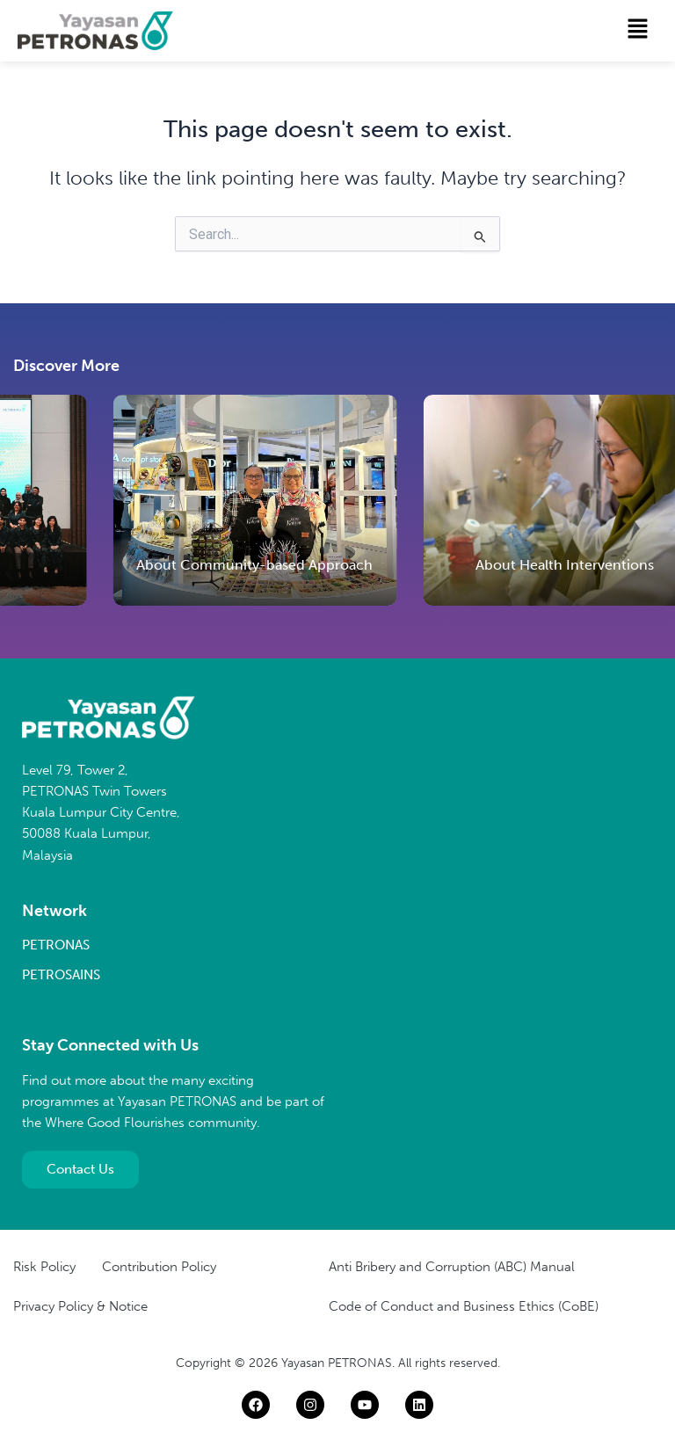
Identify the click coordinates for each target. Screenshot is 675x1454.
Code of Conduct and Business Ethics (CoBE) (464, 1306)
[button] (638, 30)
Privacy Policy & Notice (80, 1306)
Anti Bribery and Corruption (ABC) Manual (452, 1267)
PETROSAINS (61, 975)
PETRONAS (56, 945)
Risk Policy (44, 1267)
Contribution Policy (159, 1267)
